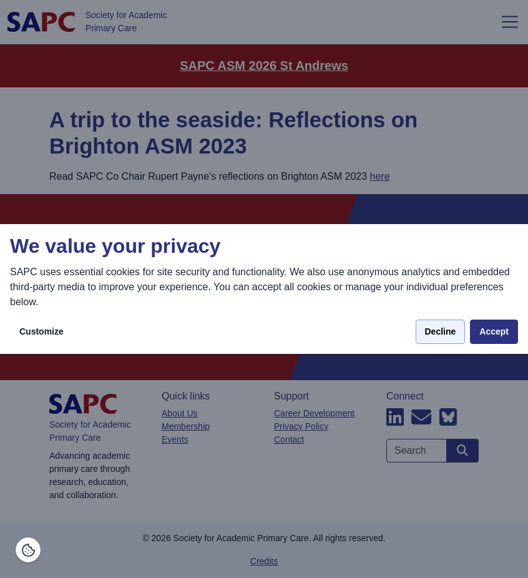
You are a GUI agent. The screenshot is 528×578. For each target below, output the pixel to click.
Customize (41, 331)
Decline (440, 331)
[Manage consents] (28, 549)
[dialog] (264, 289)
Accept (494, 331)
